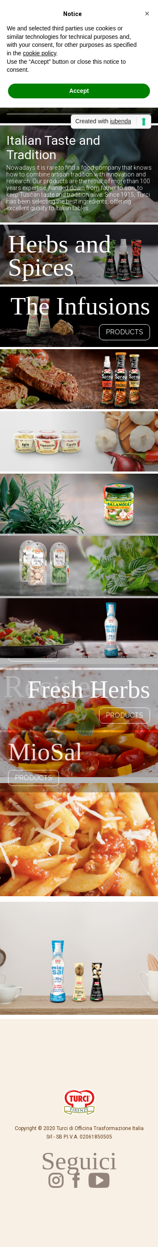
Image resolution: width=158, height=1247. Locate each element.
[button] (147, 13)
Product (126, 852)
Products (124, 332)
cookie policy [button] (39, 53)
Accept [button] (79, 90)
